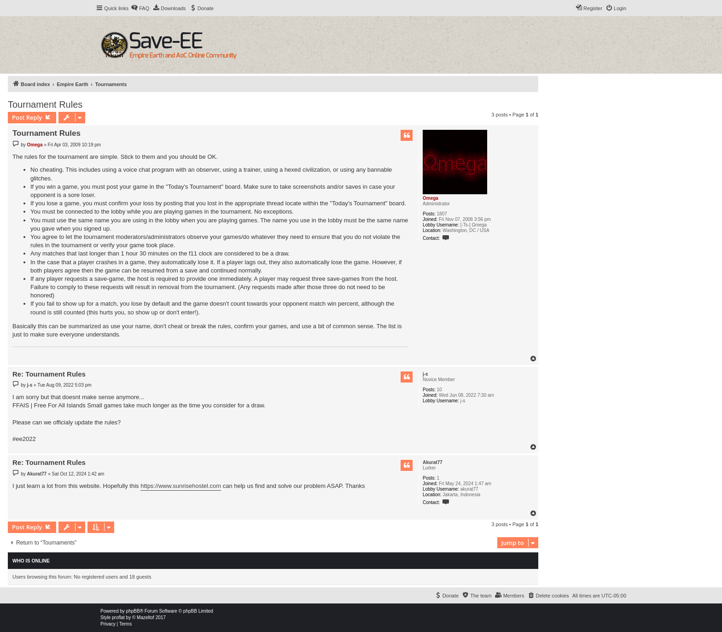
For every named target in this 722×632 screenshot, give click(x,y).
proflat (118, 617)
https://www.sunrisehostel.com (180, 485)
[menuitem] (140, 8)
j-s (425, 374)
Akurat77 (433, 462)
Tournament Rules (45, 104)
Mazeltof (145, 617)
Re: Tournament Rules (49, 374)
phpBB (133, 611)
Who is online (31, 560)
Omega (430, 198)
